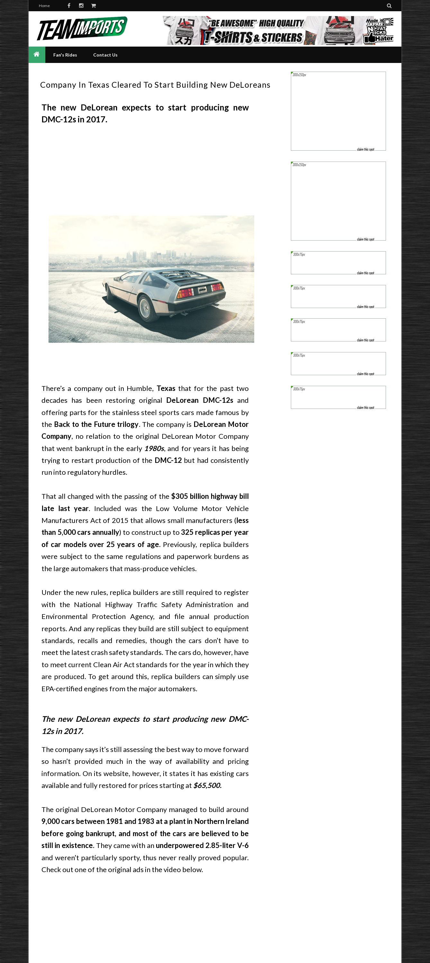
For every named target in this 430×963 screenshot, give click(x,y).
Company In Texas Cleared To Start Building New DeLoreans (155, 84)
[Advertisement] (145, 172)
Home (44, 5)
